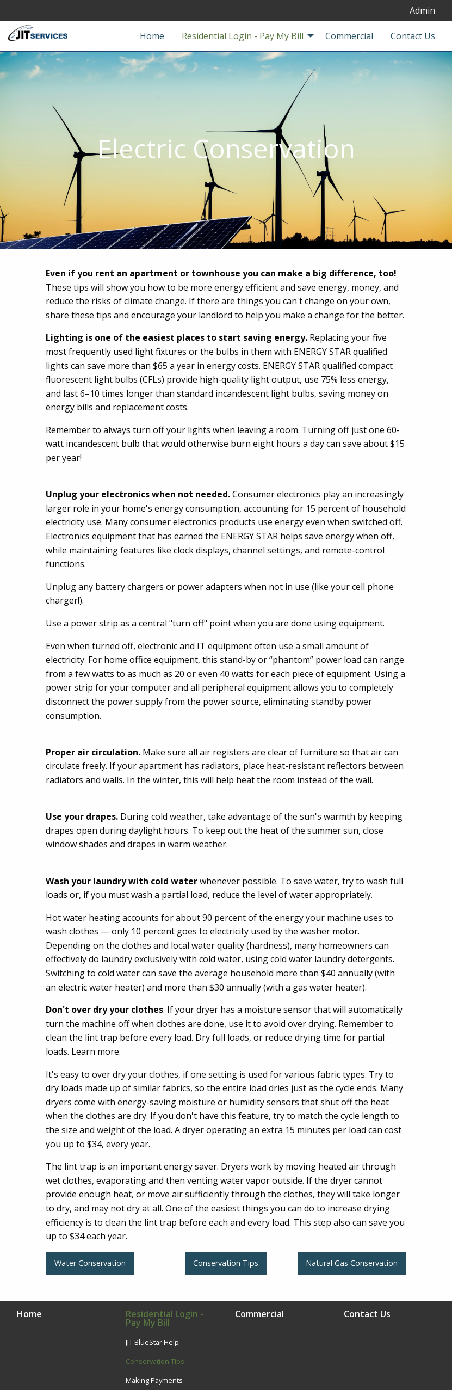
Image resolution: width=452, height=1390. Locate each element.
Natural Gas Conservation (352, 1263)
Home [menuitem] (152, 36)
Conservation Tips (225, 1263)
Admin (422, 10)
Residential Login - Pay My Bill (164, 1319)
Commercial (259, 1314)
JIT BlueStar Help (152, 1342)
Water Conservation (90, 1263)
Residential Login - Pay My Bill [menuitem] (243, 36)
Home (29, 1314)
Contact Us (367, 1314)
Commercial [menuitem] (349, 36)
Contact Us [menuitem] (413, 36)
